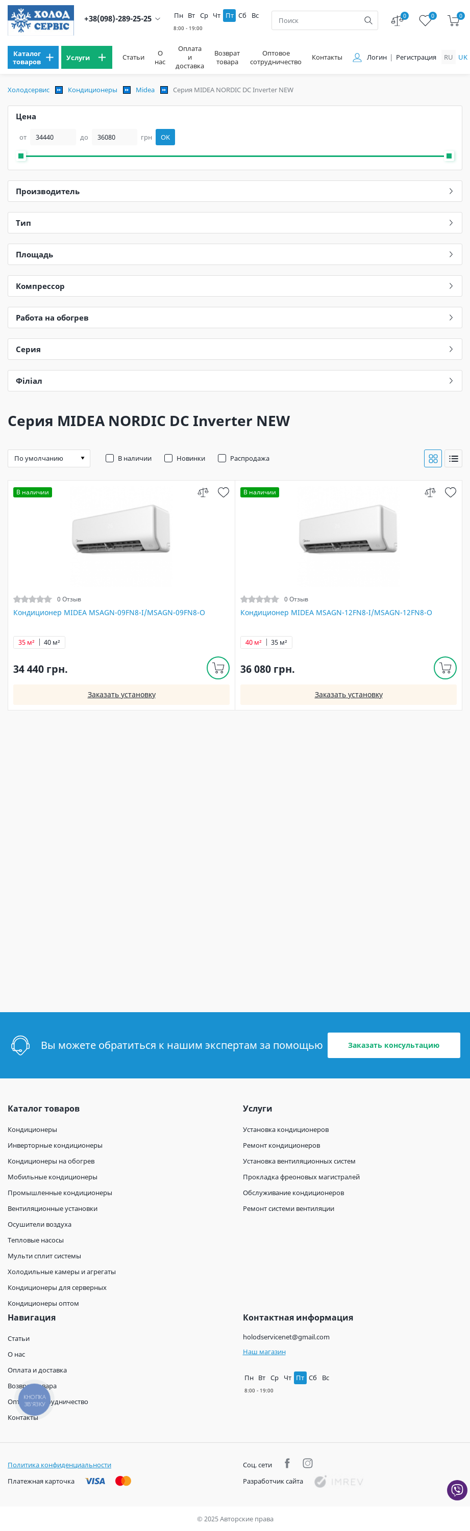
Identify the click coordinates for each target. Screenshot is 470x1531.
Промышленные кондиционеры (60, 1192)
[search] (368, 20)
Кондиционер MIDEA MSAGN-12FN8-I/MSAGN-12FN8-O (336, 612)
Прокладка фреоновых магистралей (301, 1176)
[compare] (203, 492)
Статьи (133, 57)
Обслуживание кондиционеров (293, 1192)
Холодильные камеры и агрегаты (62, 1271)
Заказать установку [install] (122, 694)
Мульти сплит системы (44, 1255)
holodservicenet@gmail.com (286, 1336)
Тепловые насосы (36, 1240)
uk (462, 57)
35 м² (26, 642)
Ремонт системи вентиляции (288, 1208)
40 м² (52, 642)
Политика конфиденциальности (59, 1464)
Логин (377, 57)
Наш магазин (264, 1351)
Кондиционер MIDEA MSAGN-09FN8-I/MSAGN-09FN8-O (109, 612)
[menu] (33, 57)
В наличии (135, 458)
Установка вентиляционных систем (299, 1161)
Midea (145, 90)
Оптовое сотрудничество (276, 57)
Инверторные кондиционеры (55, 1145)
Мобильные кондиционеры (52, 1176)
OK (165, 137)
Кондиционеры (92, 90)
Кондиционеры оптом (43, 1303)
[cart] (453, 21)
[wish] (223, 492)
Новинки (191, 458)
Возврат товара (227, 57)
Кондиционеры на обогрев (51, 1161)
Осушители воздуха (39, 1224)
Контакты (327, 57)
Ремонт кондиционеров (281, 1145)
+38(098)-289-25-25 (118, 18)
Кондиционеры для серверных (57, 1287)
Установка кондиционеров (286, 1129)
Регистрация (416, 57)
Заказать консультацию (393, 1045)
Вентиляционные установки (52, 1208)
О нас (160, 57)
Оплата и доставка (190, 57)
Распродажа (249, 458)
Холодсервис (29, 90)
